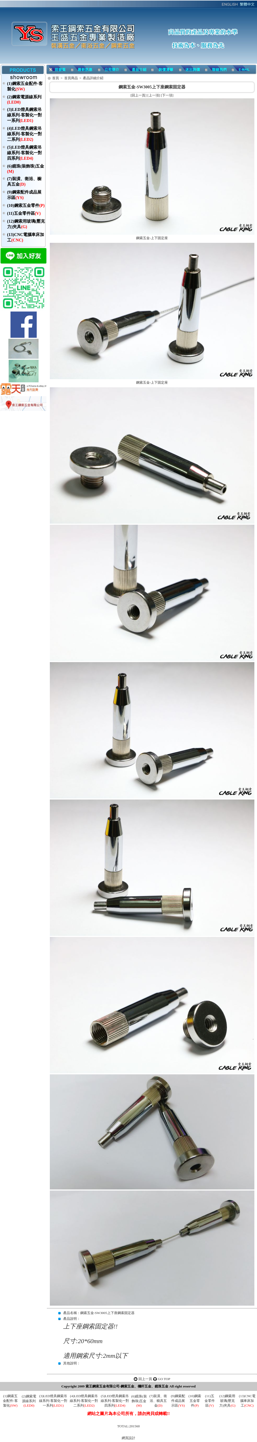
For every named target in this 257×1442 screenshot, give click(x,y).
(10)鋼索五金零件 (26, 205)
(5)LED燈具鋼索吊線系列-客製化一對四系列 (24, 152)
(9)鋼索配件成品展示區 (178, 1400)
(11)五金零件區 (24, 213)
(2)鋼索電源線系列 (29, 1400)
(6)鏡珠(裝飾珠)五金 (139, 1400)
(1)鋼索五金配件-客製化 (10, 1400)
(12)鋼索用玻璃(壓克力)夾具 (227, 1400)
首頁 (55, 78)
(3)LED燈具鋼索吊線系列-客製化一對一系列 (24, 115)
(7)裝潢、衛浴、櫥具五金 (158, 1400)
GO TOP (164, 1379)
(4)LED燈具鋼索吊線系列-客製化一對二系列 (24, 134)
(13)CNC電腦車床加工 (247, 1400)
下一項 (167, 95)
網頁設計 (128, 1438)
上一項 (154, 95)
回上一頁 (138, 95)
